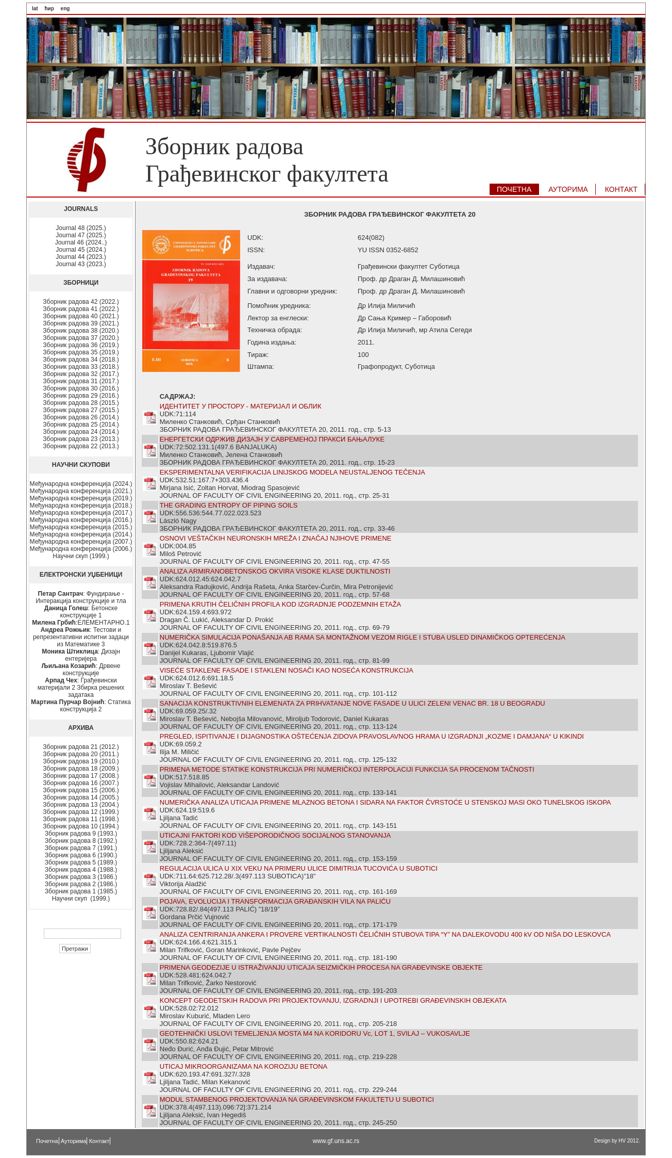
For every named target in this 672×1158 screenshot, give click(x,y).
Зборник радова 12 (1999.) (81, 812)
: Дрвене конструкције (81, 669)
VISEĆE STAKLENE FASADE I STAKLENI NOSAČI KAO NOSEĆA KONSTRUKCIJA (286, 670)
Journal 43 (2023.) (81, 264)
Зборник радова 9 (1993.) (81, 833)
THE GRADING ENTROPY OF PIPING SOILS (229, 505)
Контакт (99, 1141)
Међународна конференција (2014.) (81, 534)
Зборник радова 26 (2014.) (81, 417)
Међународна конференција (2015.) (81, 527)
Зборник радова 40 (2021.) (81, 316)
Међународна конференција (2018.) (81, 505)
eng (65, 8)
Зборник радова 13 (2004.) (81, 804)
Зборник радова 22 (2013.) (81, 446)
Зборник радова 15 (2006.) (81, 790)
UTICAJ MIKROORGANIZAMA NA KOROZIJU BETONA (244, 1066)
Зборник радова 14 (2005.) (81, 797)
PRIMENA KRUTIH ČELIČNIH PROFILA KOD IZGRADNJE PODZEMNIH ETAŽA (280, 604)
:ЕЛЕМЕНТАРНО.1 (80, 622)
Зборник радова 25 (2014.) (81, 424)
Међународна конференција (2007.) (81, 541)
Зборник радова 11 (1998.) (81, 819)
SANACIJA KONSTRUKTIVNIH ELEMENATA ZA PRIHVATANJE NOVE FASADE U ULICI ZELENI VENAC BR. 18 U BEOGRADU (352, 703)
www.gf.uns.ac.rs (336, 1141)
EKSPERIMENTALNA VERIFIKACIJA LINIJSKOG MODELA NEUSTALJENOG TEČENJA (292, 472)
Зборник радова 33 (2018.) (81, 366)
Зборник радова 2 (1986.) (81, 884)
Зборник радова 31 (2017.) (81, 381)
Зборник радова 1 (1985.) (81, 891)
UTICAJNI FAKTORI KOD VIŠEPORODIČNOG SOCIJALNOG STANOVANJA (275, 835)
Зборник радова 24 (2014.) (81, 431)
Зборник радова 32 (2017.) (81, 374)
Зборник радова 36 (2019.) (81, 345)
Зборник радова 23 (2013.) (81, 439)
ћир (49, 8)
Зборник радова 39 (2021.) (81, 323)
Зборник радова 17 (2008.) (81, 775)
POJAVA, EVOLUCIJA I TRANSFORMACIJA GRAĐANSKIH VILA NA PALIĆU (275, 901)
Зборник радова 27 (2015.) (81, 410)
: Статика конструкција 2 (81, 705)
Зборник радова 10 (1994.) (81, 826)
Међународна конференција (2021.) (81, 491)
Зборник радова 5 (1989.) (81, 862)
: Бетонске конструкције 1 (80, 612)
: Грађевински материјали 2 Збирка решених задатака (81, 687)
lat (35, 8)
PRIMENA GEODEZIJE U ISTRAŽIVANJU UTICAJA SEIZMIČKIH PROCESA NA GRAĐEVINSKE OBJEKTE (321, 967)
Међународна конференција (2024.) (81, 483)
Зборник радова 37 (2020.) (81, 337)
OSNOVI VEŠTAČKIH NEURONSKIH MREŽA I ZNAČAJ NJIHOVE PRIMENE (276, 538)
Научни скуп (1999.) (81, 556)
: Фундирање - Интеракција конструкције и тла (81, 597)
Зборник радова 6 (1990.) (81, 855)
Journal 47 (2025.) (81, 235)
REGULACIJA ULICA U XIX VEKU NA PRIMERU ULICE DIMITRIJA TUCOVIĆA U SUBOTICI (299, 868)
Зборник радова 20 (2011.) (81, 754)
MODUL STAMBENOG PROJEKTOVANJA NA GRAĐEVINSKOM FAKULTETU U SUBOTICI (297, 1099)
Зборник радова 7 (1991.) (81, 848)
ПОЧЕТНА (514, 189)
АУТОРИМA (568, 189)
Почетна (47, 1141)
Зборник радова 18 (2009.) (81, 768)
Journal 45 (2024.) (81, 249)
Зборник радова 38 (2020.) (81, 330)
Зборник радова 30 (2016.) (81, 388)
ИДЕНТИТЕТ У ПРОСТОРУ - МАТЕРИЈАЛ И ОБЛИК (241, 406)
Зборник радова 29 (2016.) (81, 395)
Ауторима (74, 1141)
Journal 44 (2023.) (81, 256)
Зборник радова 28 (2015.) (81, 402)
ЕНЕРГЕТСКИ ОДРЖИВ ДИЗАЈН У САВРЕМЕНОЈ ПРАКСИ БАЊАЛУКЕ (272, 439)
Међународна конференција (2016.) (81, 520)
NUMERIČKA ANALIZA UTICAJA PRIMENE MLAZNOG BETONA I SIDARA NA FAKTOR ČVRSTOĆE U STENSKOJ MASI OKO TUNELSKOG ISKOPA (385, 802)
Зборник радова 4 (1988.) (81, 869)
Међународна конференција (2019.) (81, 498)
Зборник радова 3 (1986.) (81, 876)
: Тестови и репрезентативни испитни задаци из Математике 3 (81, 637)
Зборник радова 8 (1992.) (81, 840)
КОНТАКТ (621, 189)
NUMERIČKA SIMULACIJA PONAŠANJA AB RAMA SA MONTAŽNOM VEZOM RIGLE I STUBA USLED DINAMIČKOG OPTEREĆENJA (362, 637)
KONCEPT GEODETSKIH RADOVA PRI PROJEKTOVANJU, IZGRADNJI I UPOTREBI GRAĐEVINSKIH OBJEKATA (333, 1000)
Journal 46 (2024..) (81, 242)
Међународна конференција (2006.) (81, 548)
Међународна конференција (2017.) (81, 512)
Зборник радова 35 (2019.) (81, 352)
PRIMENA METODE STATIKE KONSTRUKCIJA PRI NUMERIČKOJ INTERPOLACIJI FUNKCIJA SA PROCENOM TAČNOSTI (347, 769)
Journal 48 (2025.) (81, 228)
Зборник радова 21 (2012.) (81, 747)
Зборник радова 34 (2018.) (81, 359)
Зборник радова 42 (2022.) (81, 301)
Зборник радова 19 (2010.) (81, 761)
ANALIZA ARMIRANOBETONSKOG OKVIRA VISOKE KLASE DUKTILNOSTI (275, 571)
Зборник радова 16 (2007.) (81, 783)
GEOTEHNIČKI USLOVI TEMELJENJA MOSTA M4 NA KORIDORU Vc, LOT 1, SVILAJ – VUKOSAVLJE (315, 1033)
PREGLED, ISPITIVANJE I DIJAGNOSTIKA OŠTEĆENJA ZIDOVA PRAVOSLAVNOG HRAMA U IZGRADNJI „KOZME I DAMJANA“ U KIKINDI (372, 736)
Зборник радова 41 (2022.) (81, 309)
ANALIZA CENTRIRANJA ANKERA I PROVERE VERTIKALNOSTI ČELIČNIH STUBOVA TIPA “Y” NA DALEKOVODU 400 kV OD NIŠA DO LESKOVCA (385, 934)
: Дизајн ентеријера (81, 655)
